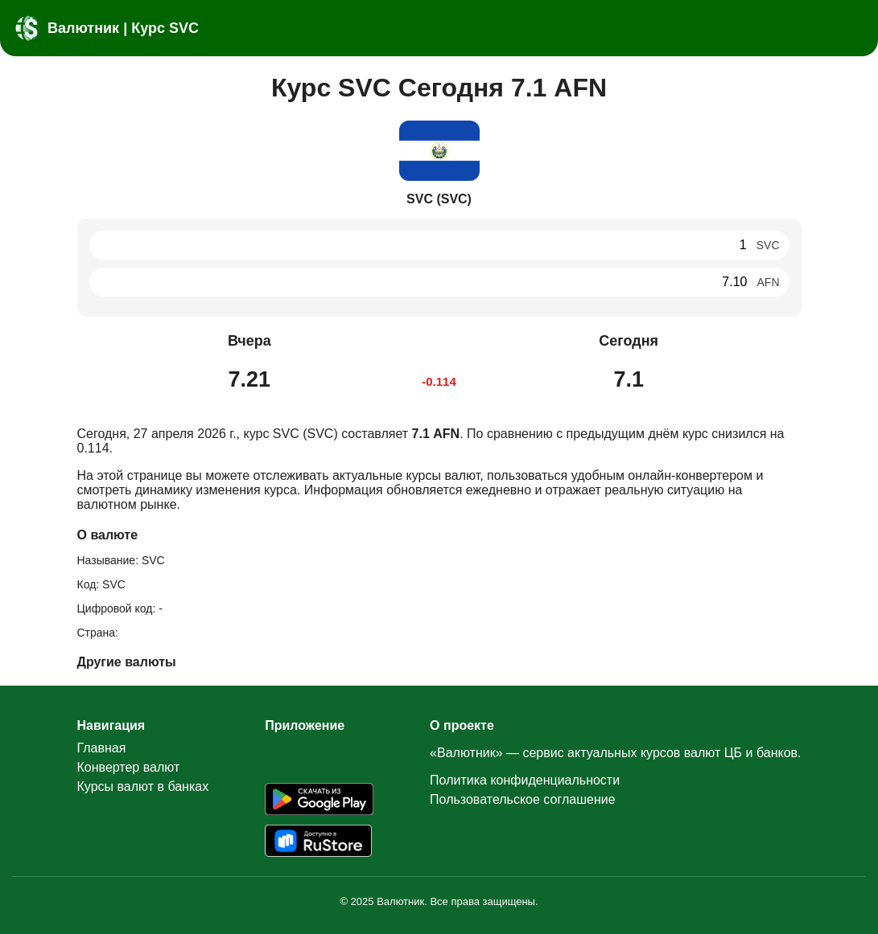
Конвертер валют (128, 767)
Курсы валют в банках (143, 786)
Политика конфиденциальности (525, 780)
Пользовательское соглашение (522, 799)
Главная (101, 748)
